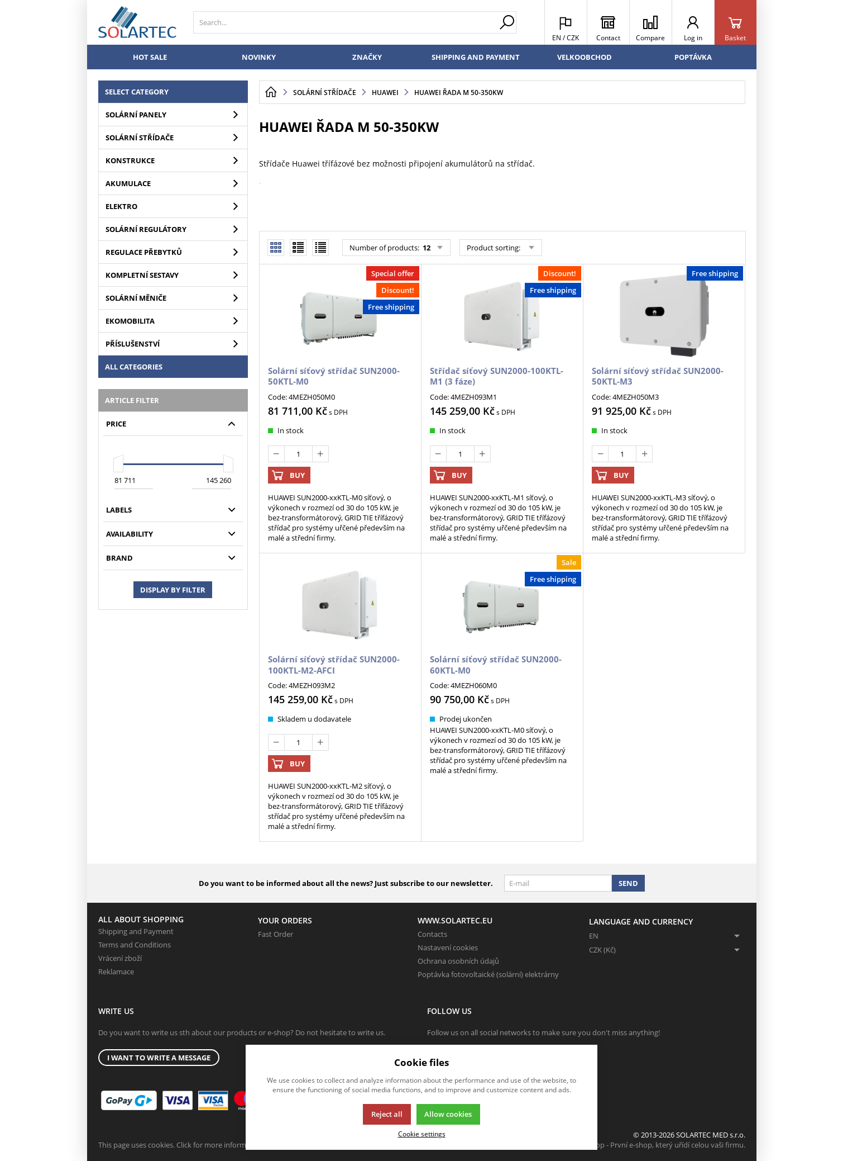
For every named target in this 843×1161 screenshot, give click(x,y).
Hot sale (150, 57)
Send (628, 883)
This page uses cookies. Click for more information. (181, 1145)
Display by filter (172, 590)
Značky (367, 57)
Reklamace (116, 971)
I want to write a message (158, 1058)
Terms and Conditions (134, 945)
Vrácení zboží (120, 958)
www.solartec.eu (455, 920)
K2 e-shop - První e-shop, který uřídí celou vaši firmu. (658, 1145)
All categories (133, 367)
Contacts (432, 934)
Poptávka (693, 57)
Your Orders (285, 920)
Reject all (387, 1114)
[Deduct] (276, 454)
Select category (137, 92)
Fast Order (275, 934)
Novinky (259, 57)
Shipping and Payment (476, 57)
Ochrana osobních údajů (458, 961)
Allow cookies (448, 1114)
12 (425, 248)
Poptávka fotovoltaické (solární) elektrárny (488, 974)
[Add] (320, 454)
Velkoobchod (584, 57)
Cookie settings (422, 1133)
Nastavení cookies (448, 947)
